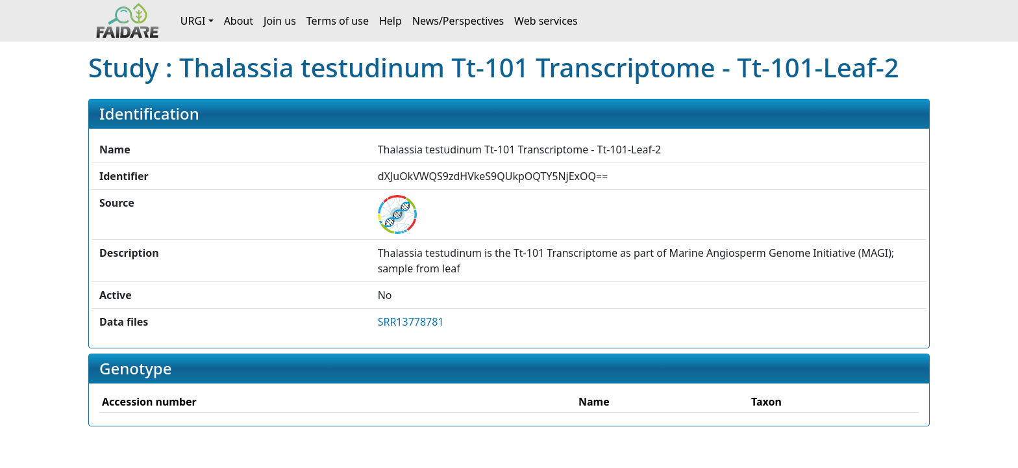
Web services (546, 21)
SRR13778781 (411, 322)
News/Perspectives (458, 21)
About (238, 21)
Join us (280, 21)
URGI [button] (193, 21)
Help (390, 21)
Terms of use (337, 21)
